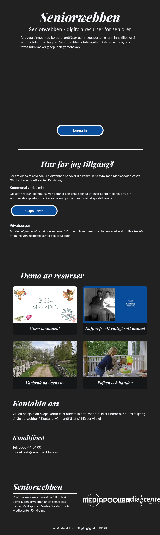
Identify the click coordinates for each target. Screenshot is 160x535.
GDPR (103, 528)
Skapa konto (34, 211)
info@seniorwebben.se (41, 452)
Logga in (80, 130)
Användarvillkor (63, 528)
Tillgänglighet (86, 528)
